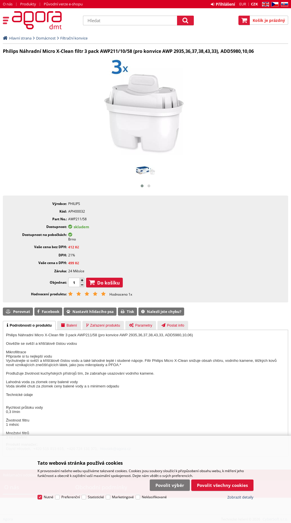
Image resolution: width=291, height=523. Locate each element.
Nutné (48, 497)
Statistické (96, 497)
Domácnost (46, 38)
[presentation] (29, 325)
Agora (44, 20)
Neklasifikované (154, 497)
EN (264, 4)
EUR (242, 4)
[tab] (29, 325)
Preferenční (70, 497)
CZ (274, 4)
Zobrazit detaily (240, 497)
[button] (142, 186)
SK (283, 4)
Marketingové (123, 497)
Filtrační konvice (74, 38)
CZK (254, 4)
